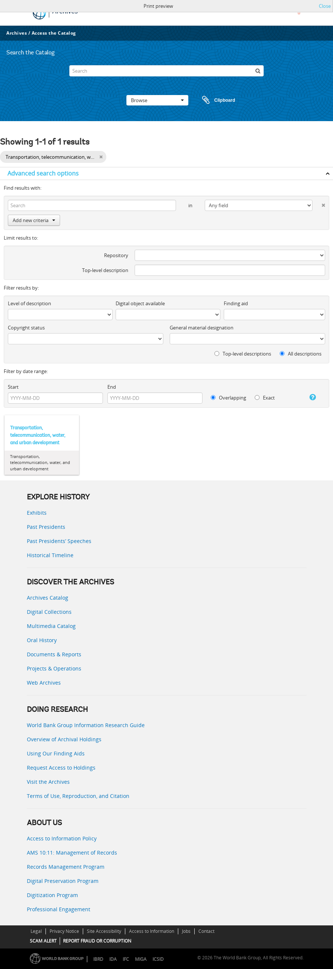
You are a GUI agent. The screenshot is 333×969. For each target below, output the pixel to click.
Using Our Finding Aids (56, 753)
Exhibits (37, 512)
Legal (36, 931)
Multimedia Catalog (51, 625)
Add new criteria (34, 220)
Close (325, 6)
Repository (116, 255)
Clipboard (215, 100)
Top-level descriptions (242, 353)
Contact (206, 931)
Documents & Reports (54, 654)
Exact (265, 397)
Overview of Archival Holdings (64, 739)
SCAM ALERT (43, 941)
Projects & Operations (54, 668)
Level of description (29, 303)
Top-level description (105, 270)
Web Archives (44, 682)
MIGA (141, 959)
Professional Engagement (58, 909)
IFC (126, 959)
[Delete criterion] (318, 204)
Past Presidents (46, 526)
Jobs (186, 931)
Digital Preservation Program (62, 880)
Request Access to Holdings (61, 767)
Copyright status (26, 327)
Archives (16, 33)
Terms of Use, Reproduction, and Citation (78, 795)
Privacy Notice (64, 931)
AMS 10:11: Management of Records (72, 852)
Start (13, 387)
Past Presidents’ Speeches (59, 541)
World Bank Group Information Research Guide (86, 725)
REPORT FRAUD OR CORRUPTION (97, 941)
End (111, 387)
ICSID (158, 959)
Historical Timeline (50, 555)
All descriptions (300, 353)
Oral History (42, 640)
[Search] (166, 70)
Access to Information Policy (62, 838)
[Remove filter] (101, 157)
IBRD (98, 959)
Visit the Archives (48, 781)
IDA (113, 959)
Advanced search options (43, 173)
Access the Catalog (54, 33)
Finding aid (236, 303)
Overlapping (228, 397)
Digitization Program (52, 895)
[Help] (309, 397)
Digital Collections (49, 611)
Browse (157, 100)
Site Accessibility (104, 931)
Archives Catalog (47, 597)
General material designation (201, 327)
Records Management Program (65, 866)
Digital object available (140, 303)
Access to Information (151, 931)
